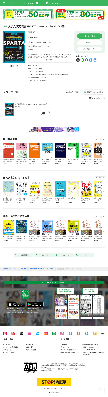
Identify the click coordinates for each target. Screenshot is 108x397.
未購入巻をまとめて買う (95, 92)
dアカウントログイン (9, 352)
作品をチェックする (91, 49)
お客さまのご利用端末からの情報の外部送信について (93, 353)
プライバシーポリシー (66, 347)
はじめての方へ (7, 344)
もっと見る (99, 139)
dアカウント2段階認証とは (68, 350)
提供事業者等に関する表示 (90, 344)
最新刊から (100, 98)
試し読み (15, 66)
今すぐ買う (91, 36)
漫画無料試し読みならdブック (10, 268)
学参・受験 (39, 71)
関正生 (30, 32)
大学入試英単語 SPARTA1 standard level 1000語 (31, 104)
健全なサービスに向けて (89, 347)
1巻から (92, 98)
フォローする (34, 32)
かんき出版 (38, 68)
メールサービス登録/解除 (10, 347)
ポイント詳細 (47, 42)
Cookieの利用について (89, 350)
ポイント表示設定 (31, 350)
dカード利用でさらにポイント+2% (38, 46)
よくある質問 (29, 347)
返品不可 (30, 49)
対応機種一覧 (29, 344)
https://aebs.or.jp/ (47, 370)
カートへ (91, 43)
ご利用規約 (63, 344)
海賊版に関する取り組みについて (69, 352)
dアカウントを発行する (46, 388)
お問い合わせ (7, 350)
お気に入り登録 (72, 92)
